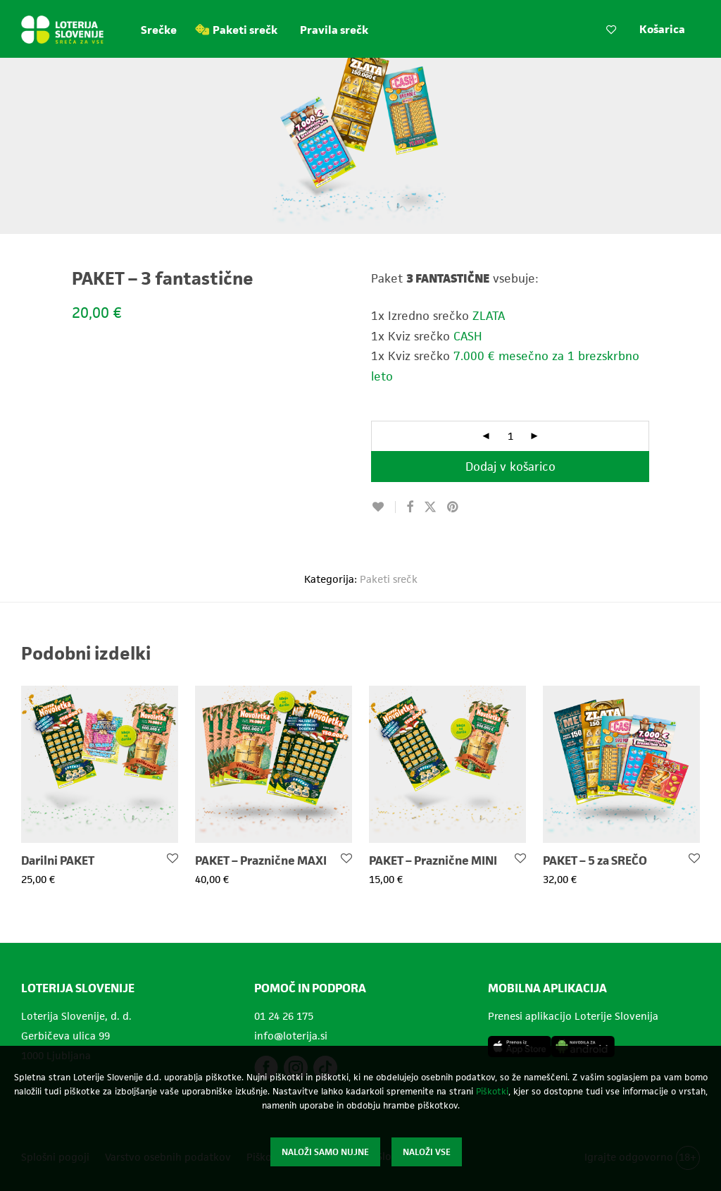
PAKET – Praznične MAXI (261, 860)
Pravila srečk (334, 30)
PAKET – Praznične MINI (433, 860)
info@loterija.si (290, 1035)
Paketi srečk (245, 30)
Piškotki (492, 1091)
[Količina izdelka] (510, 436)
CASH (467, 336)
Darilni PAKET (57, 860)
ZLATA (488, 315)
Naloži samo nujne (325, 1152)
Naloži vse (427, 1152)
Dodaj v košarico (510, 466)
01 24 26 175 (283, 1016)
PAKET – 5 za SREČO (595, 860)
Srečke (159, 30)
